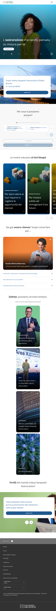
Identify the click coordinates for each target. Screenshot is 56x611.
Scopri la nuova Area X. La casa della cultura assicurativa (27, 383)
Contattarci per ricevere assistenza (13, 286)
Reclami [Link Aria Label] (5, 546)
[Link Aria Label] (20, 273)
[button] (4, 54)
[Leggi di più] (27, 92)
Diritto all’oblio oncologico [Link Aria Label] (9, 554)
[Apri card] (28, 368)
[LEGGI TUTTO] (29, 513)
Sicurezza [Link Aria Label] (5, 570)
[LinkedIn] (12, 541)
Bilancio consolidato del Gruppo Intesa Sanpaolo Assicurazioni (28, 426)
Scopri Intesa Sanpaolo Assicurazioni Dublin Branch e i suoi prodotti (25, 83)
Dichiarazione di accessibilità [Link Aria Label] (10, 578)
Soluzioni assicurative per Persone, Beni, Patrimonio (27, 340)
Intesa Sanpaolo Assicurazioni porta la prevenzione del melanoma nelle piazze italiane (22, 505)
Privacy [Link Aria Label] (5, 550)
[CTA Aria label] (28, 253)
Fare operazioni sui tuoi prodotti (13, 279)
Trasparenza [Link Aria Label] (6, 562)
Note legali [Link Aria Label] (5, 558)
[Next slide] (31, 522)
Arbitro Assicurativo (8, 566)
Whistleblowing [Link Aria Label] (7, 574)
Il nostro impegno (25, 471)
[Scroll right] (51, 134)
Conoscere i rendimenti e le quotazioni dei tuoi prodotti (20, 273)
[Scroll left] (47, 134)
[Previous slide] (27, 522)
